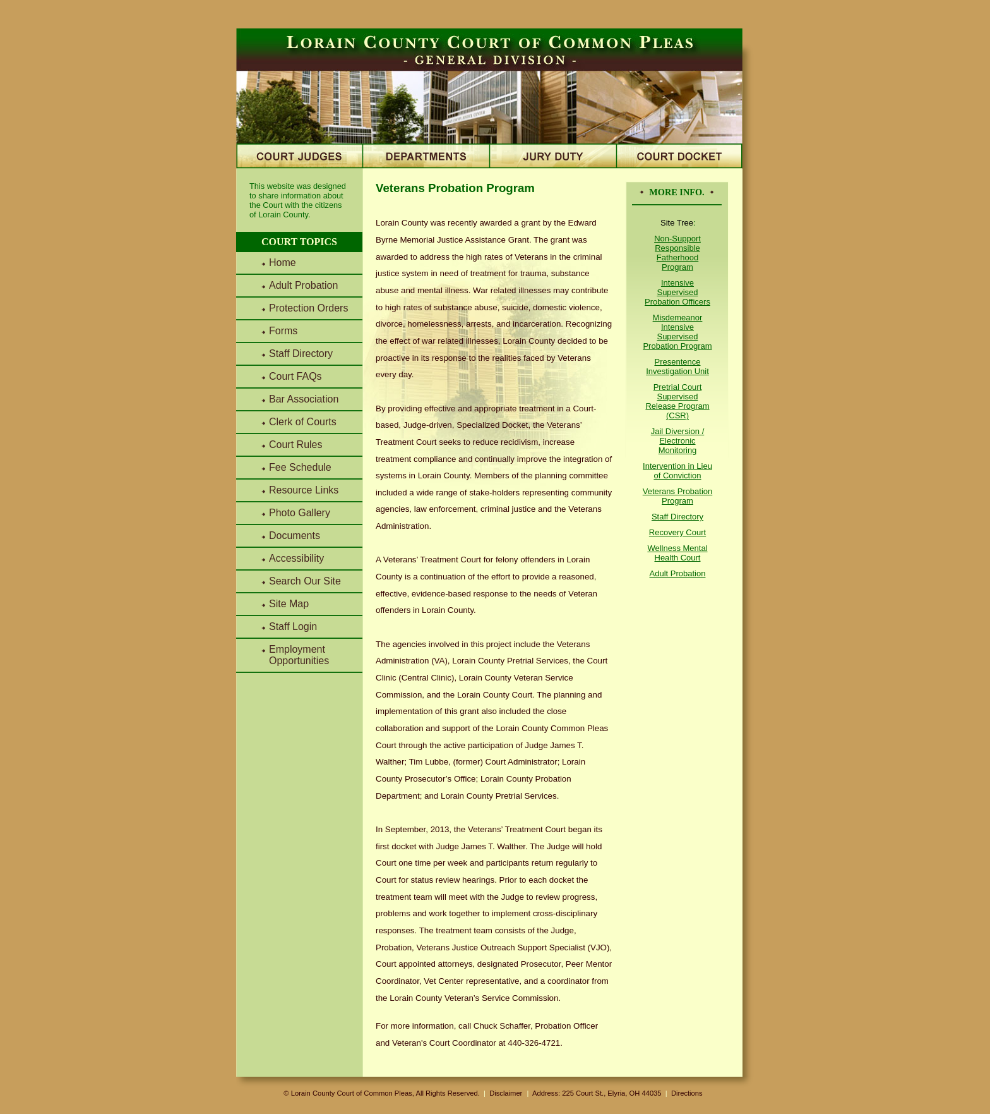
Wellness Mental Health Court (677, 552)
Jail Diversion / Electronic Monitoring (678, 441)
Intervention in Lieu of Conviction (677, 470)
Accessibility (296, 558)
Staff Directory (301, 353)
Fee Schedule (300, 467)
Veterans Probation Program (678, 496)
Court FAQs (295, 376)
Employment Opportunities (299, 655)
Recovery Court (677, 532)
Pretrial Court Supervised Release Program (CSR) (677, 401)
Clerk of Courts (303, 421)
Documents (294, 535)
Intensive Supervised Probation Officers (677, 292)
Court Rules (295, 444)
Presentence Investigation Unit (677, 366)
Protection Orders (308, 308)
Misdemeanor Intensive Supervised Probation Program (677, 332)
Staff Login (293, 626)
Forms (283, 330)
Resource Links (303, 490)
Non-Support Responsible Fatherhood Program (677, 253)
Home (282, 262)
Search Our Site (305, 581)
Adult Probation (303, 285)
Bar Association (303, 399)
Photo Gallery (299, 512)
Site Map (289, 603)
